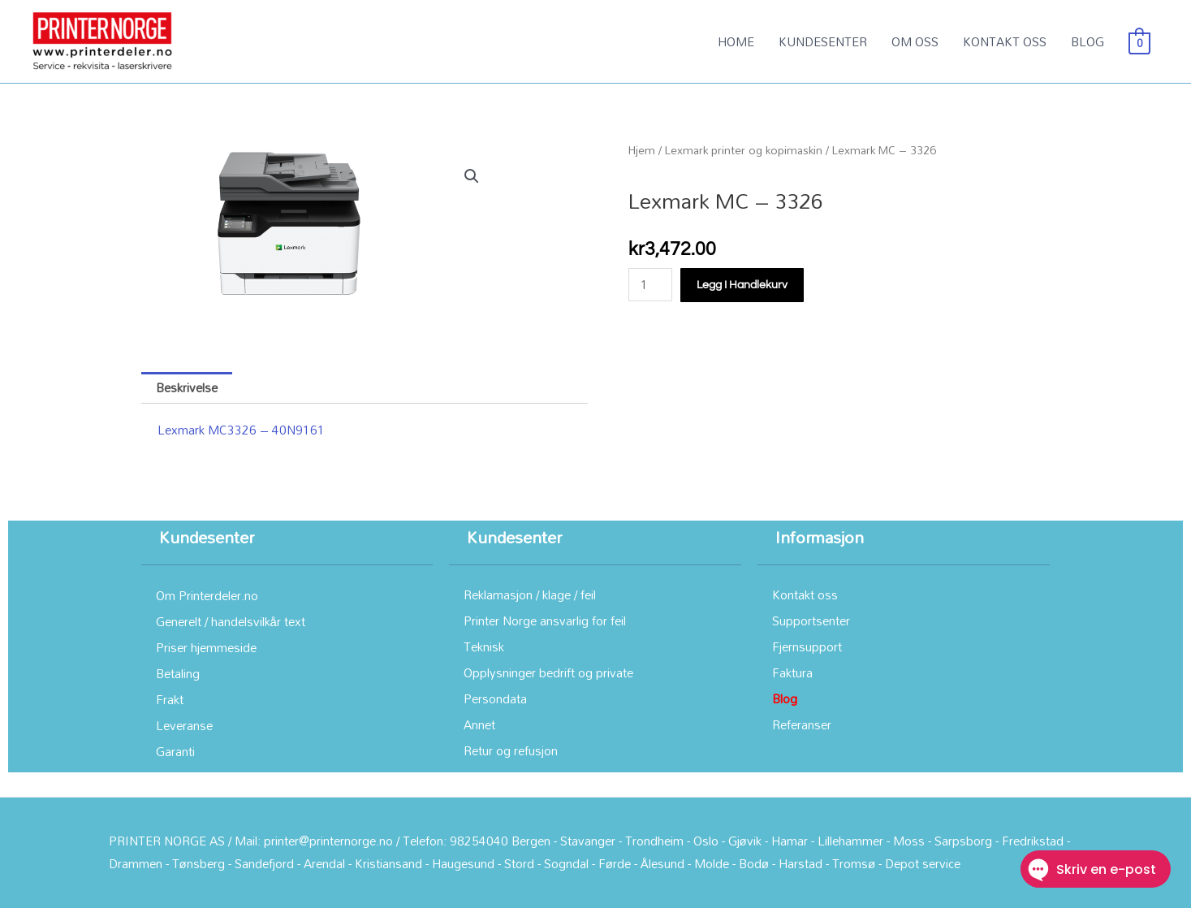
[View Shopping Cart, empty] (1139, 41)
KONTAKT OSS (1004, 41)
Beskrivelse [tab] (187, 387)
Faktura (792, 672)
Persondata (495, 698)
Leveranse (184, 725)
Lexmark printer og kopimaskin (743, 150)
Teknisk (484, 646)
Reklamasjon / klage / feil (530, 594)
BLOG (1087, 41)
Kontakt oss (805, 594)
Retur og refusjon (511, 750)
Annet (479, 724)
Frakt (169, 699)
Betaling (178, 673)
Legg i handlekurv (742, 285)
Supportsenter (811, 620)
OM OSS (915, 41)
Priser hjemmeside (206, 647)
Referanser (801, 724)
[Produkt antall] (650, 284)
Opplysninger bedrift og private (548, 672)
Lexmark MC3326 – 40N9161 (241, 429)
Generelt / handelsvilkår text (230, 621)
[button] (471, 176)
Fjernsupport (807, 646)
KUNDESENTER (823, 41)
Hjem (641, 150)
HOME (736, 41)
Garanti (175, 751)
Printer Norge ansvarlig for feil (545, 620)
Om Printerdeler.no (207, 595)
